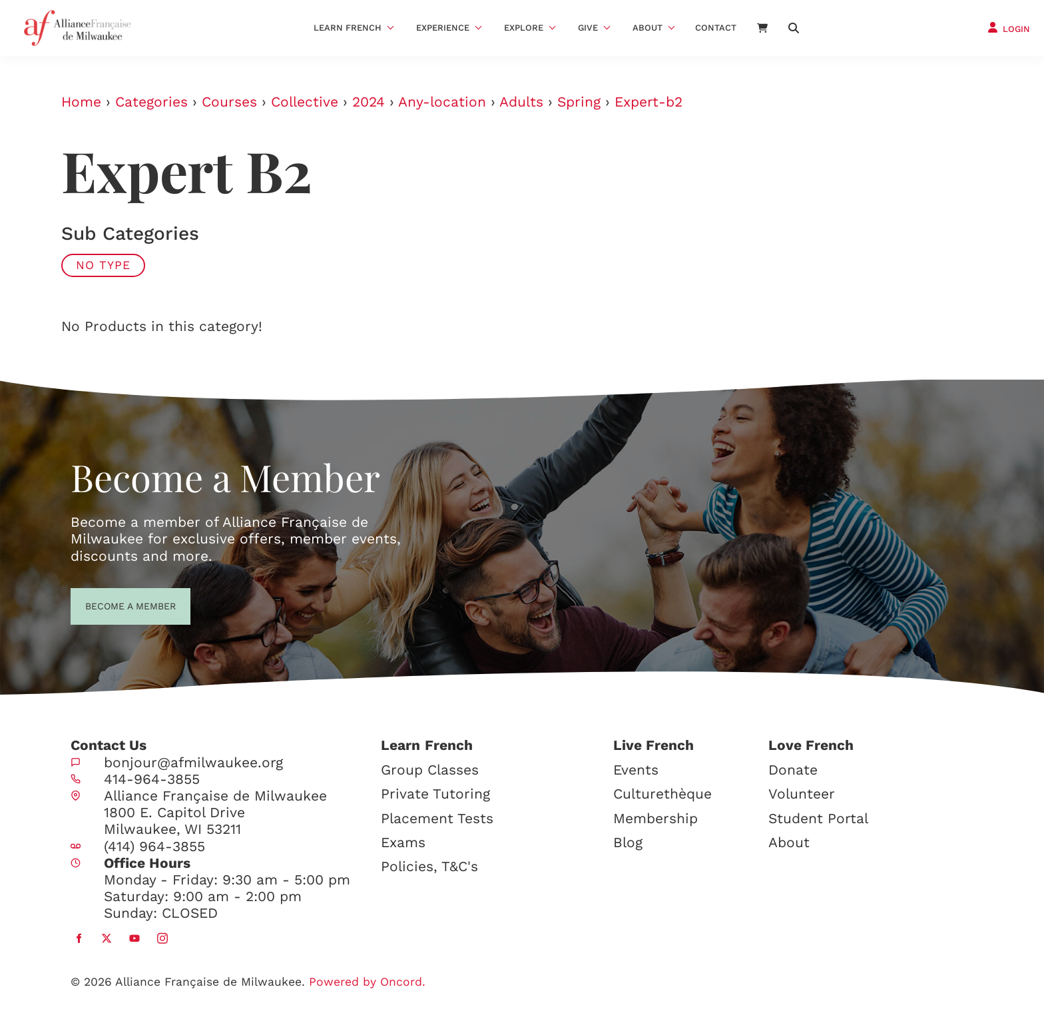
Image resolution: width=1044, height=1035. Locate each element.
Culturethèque (662, 793)
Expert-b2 (648, 101)
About (647, 28)
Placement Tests (437, 818)
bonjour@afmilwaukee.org (193, 762)
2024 (368, 101)
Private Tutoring (435, 793)
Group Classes (430, 769)
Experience (442, 28)
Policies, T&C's (429, 866)
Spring (579, 101)
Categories (151, 101)
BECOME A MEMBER (106, 604)
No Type (103, 265)
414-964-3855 (152, 779)
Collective (304, 101)
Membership (655, 818)
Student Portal (818, 818)
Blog (628, 842)
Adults (521, 101)
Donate (793, 769)
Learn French (348, 28)
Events (635, 769)
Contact (715, 28)
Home (81, 101)
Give (588, 28)
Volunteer (801, 793)
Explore (523, 28)
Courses (229, 101)
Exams (403, 842)
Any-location (442, 101)
